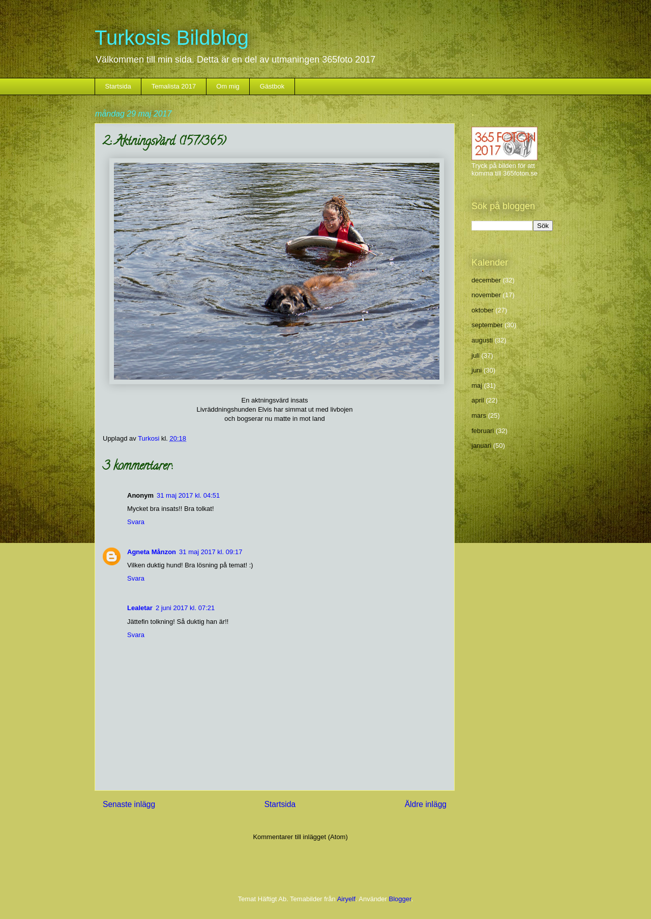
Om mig (228, 86)
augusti (482, 340)
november (486, 295)
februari (482, 431)
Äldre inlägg (426, 804)
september (486, 325)
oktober (482, 310)
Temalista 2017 (174, 86)
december (486, 280)
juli (475, 355)
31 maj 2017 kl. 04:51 (188, 495)
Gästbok (272, 86)
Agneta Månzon (151, 552)
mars (478, 415)
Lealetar (140, 608)
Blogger (400, 899)
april (477, 400)
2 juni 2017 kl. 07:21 (185, 608)
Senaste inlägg (129, 804)
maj (476, 385)
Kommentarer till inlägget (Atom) (300, 837)
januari (481, 445)
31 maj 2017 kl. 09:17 (210, 552)
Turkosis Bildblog (172, 37)
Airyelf (346, 899)
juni (476, 370)
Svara (135, 522)
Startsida (118, 86)
